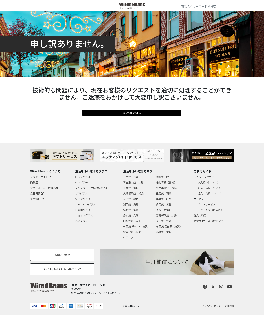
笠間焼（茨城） (165, 193)
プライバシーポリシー (212, 305)
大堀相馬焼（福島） (134, 193)
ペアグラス (81, 221)
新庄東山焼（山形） (134, 182)
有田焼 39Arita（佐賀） (136, 226)
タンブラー (81, 182)
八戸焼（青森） (132, 177)
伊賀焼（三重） (165, 204)
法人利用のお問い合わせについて (62, 269)
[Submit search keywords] (227, 5)
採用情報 (37, 199)
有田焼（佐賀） (165, 221)
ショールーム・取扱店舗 (44, 188)
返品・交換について (209, 193)
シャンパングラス (85, 204)
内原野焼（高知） (133, 221)
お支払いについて (208, 182)
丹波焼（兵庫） (132, 215)
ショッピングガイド (205, 177)
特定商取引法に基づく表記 (209, 221)
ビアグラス (81, 193)
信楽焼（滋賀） (132, 210)
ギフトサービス (207, 204)
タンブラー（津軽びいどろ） (92, 188)
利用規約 (229, 305)
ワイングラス (83, 199)
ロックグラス (82, 177)
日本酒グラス (83, 210)
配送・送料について (209, 188)
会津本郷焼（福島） (167, 188)
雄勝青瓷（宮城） (166, 182)
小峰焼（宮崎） (165, 232)
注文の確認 (200, 215)
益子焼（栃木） (132, 199)
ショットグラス (84, 215)
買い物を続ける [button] (132, 113)
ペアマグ (128, 237)
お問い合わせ (62, 255)
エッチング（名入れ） (210, 210)
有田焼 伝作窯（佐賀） (169, 226)
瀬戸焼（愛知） (132, 204)
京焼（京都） (163, 210)
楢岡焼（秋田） (165, 177)
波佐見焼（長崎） (133, 232)
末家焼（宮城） (132, 188)
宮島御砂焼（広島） (167, 215)
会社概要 (37, 193)
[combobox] (204, 6)
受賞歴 (34, 182)
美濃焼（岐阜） (165, 199)
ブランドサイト (40, 177)
